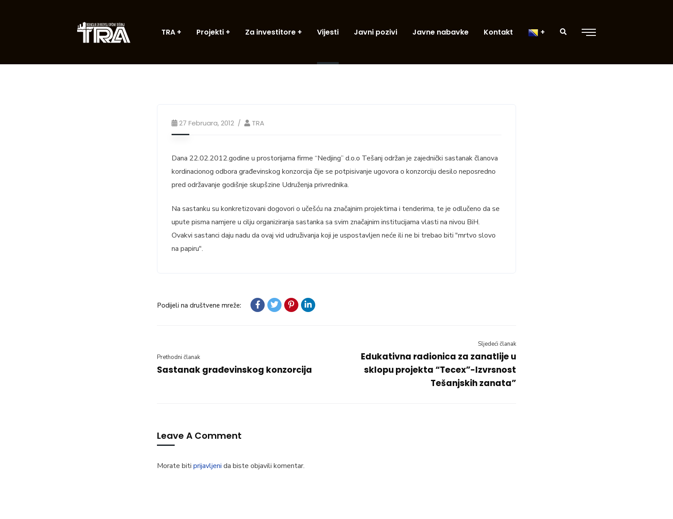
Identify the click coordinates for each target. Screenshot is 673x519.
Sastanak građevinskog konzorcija (234, 370)
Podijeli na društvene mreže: (199, 305)
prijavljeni (207, 466)
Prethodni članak (178, 357)
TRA (258, 123)
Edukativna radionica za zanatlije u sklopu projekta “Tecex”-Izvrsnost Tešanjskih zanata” (438, 370)
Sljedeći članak (497, 344)
